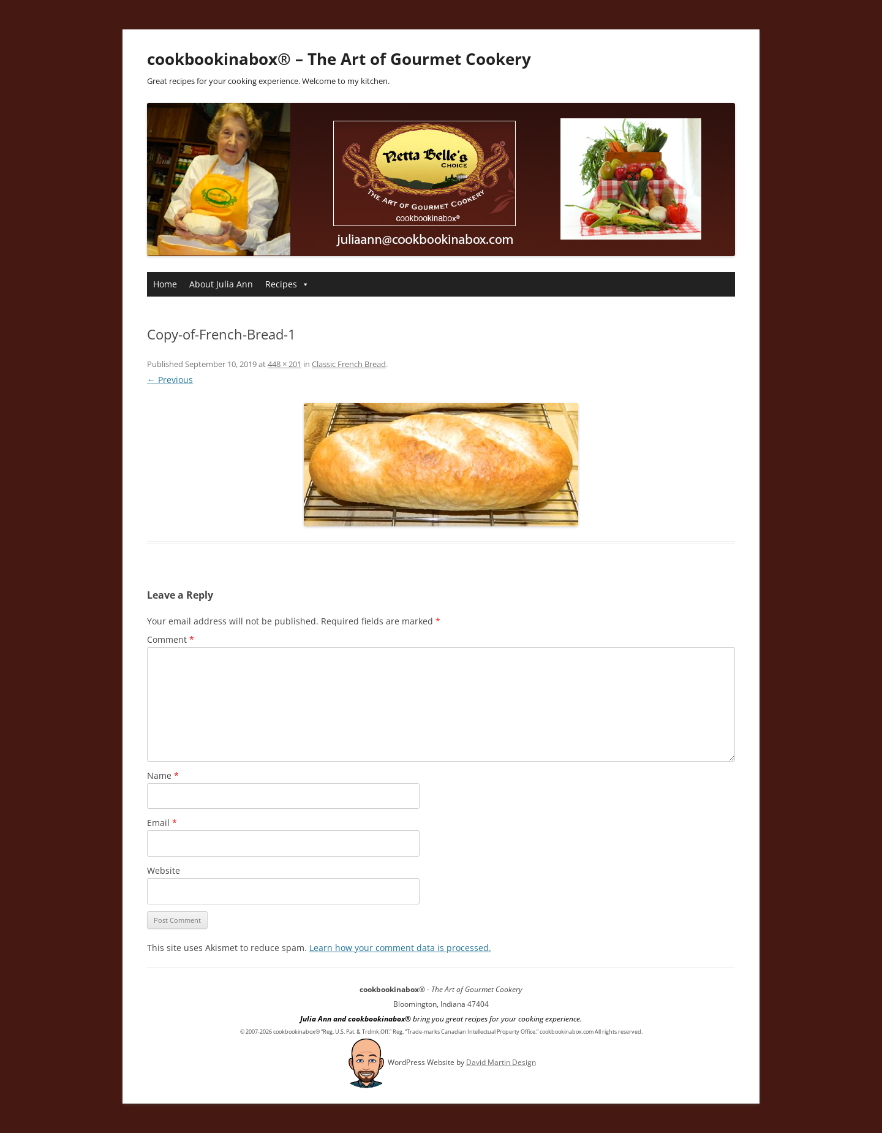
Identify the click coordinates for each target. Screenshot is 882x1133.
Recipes (287, 284)
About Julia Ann (221, 284)
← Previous (170, 379)
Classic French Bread (349, 363)
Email (162, 822)
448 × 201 (284, 363)
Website (163, 870)
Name (163, 775)
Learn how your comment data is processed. (400, 947)
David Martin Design (501, 1062)
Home (165, 284)
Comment (170, 639)
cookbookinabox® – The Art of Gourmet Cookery (339, 59)
